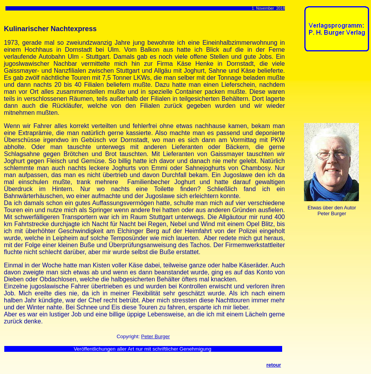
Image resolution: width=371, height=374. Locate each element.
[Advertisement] (328, 89)
